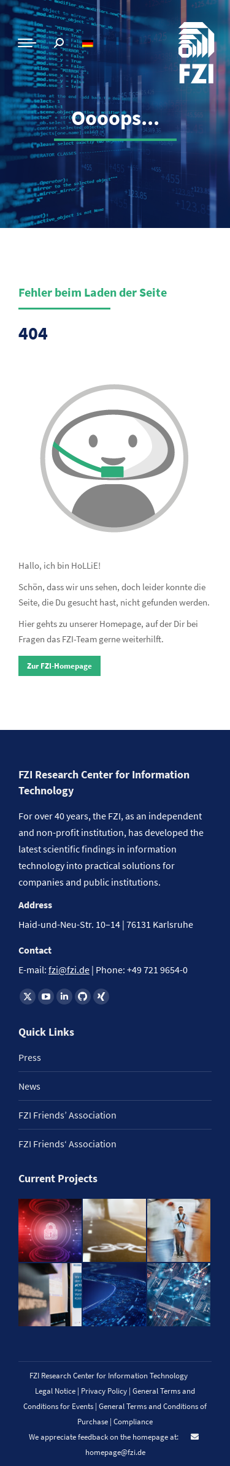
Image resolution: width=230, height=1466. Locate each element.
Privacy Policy (105, 1391)
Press (29, 1057)
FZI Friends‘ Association (67, 1143)
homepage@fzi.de (115, 1452)
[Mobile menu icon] (27, 43)
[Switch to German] (89, 43)
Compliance (133, 1421)
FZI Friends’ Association (67, 1115)
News (29, 1086)
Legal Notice (55, 1391)
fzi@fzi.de (69, 969)
